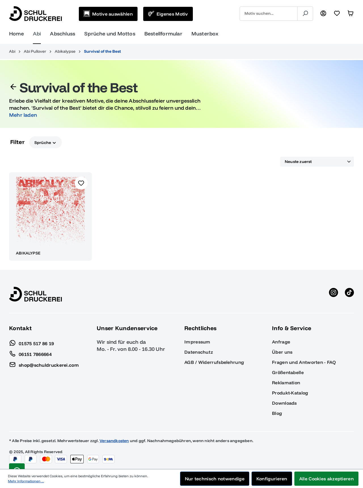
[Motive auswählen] (108, 14)
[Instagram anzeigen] (333, 294)
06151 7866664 (30, 353)
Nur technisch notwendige (214, 478)
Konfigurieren (271, 478)
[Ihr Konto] (323, 13)
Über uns (282, 352)
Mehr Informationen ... (26, 481)
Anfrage (281, 342)
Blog (277, 413)
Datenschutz (198, 352)
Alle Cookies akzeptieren (326, 478)
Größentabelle (288, 372)
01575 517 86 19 (31, 342)
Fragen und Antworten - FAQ (304, 362)
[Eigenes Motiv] (168, 14)
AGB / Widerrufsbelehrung (214, 362)
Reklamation (286, 382)
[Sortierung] (317, 162)
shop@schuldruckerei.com (44, 363)
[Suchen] (305, 14)
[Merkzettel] (337, 13)
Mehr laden (23, 115)
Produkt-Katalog (290, 393)
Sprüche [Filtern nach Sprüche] (45, 142)
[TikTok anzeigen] (349, 294)
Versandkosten (114, 440)
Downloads (284, 403)
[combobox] (268, 14)
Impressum (197, 342)
